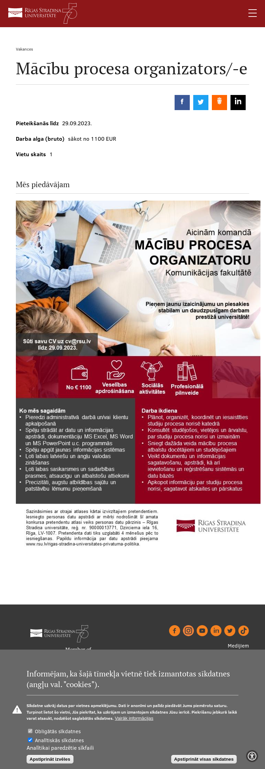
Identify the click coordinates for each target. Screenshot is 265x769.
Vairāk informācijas (134, 718)
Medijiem (238, 645)
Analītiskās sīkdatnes (59, 740)
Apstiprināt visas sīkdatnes (204, 759)
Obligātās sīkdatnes (58, 731)
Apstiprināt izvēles (50, 759)
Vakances (24, 49)
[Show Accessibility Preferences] (252, 756)
